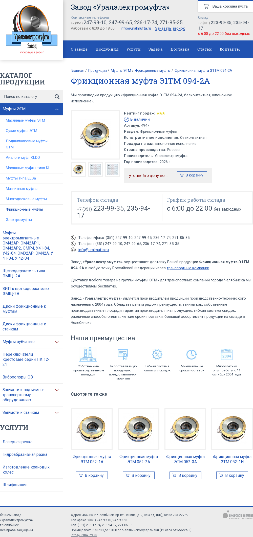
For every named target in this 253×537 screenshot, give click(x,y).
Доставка (180, 49)
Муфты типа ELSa (21, 178)
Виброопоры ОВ (18, 377)
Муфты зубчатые (19, 341)
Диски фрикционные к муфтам (24, 309)
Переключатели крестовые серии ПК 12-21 (26, 359)
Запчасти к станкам (21, 412)
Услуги (133, 49)
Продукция (107, 49)
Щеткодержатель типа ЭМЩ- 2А (24, 273)
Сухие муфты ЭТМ (21, 130)
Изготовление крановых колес (26, 470)
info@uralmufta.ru (136, 28)
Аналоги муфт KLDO (23, 157)
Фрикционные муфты (24, 209)
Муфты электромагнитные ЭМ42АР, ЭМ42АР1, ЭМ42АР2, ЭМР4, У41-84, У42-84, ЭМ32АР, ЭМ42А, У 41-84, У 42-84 (28, 246)
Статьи (204, 49)
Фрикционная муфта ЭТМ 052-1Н (232, 459)
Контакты (230, 49)
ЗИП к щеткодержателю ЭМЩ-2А (26, 291)
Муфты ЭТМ (14, 108)
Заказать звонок (170, 29)
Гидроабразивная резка (25, 454)
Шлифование (15, 484)
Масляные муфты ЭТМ (25, 120)
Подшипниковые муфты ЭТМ (27, 144)
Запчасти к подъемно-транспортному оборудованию (23, 394)
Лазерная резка (17, 441)
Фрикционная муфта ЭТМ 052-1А (92, 459)
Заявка (156, 49)
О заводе (79, 49)
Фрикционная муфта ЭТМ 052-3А (185, 459)
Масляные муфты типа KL (28, 168)
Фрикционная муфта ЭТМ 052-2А (138, 459)
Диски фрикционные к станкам (24, 326)
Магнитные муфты (21, 188)
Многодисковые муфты (26, 199)
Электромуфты (19, 219)
